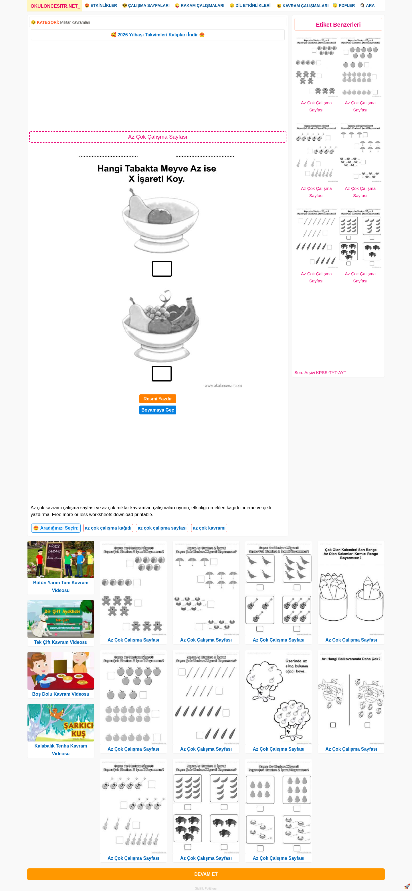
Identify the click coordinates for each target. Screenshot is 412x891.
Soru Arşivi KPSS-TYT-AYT (320, 372)
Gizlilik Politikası (206, 888)
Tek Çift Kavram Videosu (61, 642)
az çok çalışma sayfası (162, 528)
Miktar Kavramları (75, 22)
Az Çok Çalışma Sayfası (133, 640)
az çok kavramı (209, 528)
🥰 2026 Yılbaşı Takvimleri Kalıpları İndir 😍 (158, 34)
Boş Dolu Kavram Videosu (61, 694)
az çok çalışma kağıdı (108, 528)
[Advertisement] (158, 85)
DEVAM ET (205, 874)
